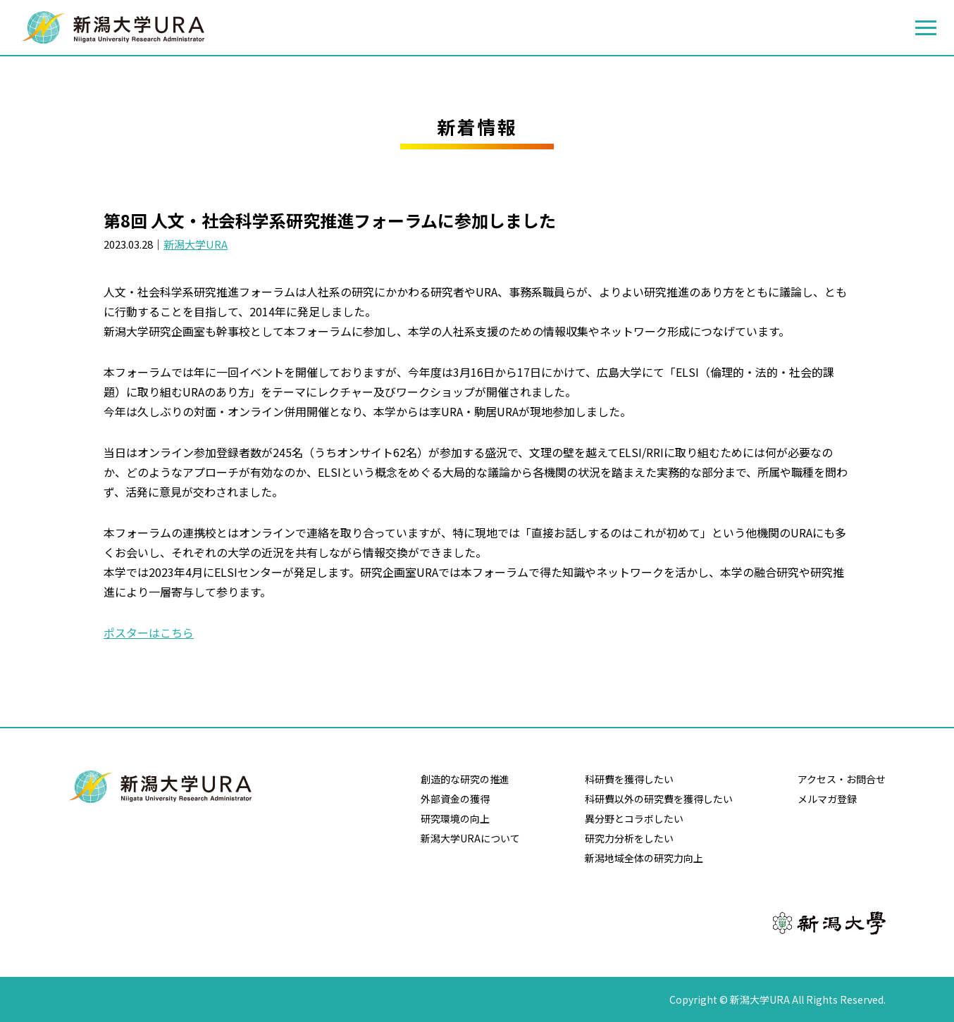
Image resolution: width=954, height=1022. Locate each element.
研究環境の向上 (455, 818)
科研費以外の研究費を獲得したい (659, 799)
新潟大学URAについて (470, 838)
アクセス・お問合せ (842, 779)
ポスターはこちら (149, 632)
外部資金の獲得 (455, 799)
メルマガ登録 (827, 799)
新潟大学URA (195, 244)
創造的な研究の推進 (465, 779)
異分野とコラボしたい (634, 818)
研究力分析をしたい (629, 838)
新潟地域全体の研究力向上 (644, 858)
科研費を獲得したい (629, 779)
